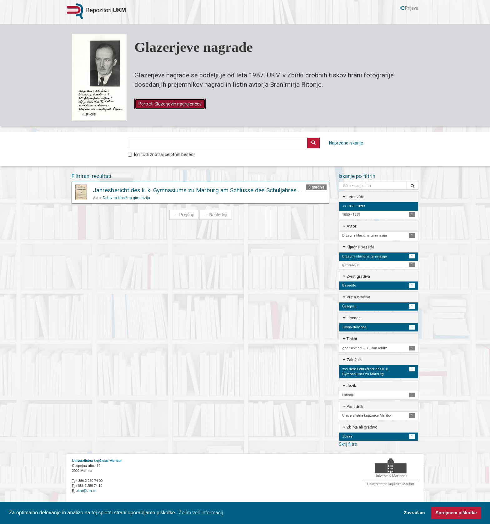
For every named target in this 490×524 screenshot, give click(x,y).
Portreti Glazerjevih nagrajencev (170, 103)
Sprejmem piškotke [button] (456, 512)
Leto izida (355, 196)
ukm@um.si (86, 491)
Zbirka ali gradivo (362, 427)
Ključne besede (360, 247)
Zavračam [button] (414, 512)
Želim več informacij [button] (201, 512)
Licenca (354, 318)
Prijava (409, 8)
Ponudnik (355, 406)
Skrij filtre (348, 444)
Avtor (351, 226)
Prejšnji (184, 214)
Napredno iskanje (346, 142)
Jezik (351, 385)
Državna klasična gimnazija (126, 198)
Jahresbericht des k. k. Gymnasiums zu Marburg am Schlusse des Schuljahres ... (197, 190)
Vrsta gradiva (358, 297)
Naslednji (215, 214)
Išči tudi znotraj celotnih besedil (161, 154)
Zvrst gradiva (358, 276)
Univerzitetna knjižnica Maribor (97, 461)
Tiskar (352, 338)
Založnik (354, 359)
